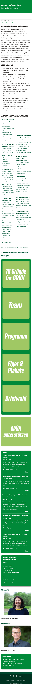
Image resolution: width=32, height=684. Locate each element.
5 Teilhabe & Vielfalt (7, 22)
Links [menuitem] (20, 676)
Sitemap (12, 680)
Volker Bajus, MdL (6, 623)
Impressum (23, 680)
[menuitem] (7, 680)
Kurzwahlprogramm (7, 20)
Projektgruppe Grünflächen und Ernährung (15, 476)
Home (7, 680)
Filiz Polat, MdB (5, 590)
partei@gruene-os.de (12, 572)
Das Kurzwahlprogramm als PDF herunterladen (14, 248)
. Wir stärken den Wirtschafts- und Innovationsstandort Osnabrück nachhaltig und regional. (23, 201)
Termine (4, 453)
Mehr (26, 472)
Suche (17, 680)
